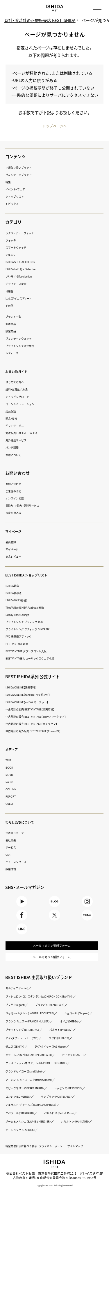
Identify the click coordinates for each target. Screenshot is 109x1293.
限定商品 (12, 331)
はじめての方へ (17, 382)
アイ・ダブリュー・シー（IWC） (65, 1061)
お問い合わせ (15, 484)
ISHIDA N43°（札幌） (19, 600)
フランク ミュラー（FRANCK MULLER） (33, 1044)
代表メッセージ (17, 833)
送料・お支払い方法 (19, 389)
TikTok (87, 920)
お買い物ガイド (19, 371)
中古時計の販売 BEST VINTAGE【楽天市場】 (36, 709)
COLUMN (12, 789)
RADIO (10, 782)
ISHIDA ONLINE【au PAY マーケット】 (32, 702)
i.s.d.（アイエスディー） (22, 298)
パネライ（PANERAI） (20, 1061)
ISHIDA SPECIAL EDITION (24, 262)
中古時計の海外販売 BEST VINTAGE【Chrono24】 (40, 731)
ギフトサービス (17, 426)
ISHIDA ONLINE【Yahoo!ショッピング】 (33, 695)
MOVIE (10, 774)
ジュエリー (13, 255)
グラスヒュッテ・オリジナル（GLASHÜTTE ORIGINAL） (44, 1102)
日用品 (10, 291)
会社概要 (12, 840)
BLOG (54, 903)
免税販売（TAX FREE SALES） (26, 433)
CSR (9, 855)
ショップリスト (17, 196)
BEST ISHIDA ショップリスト (32, 575)
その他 (10, 306)
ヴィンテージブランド (21, 174)
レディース (13, 353)
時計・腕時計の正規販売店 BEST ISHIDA (41, 20)
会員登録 (12, 542)
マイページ (15, 531)
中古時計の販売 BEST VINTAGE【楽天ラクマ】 (38, 724)
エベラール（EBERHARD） (24, 1160)
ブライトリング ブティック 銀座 (28, 622)
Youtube (22, 903)
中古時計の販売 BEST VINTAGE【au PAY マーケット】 (43, 716)
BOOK (10, 767)
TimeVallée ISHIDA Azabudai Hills (30, 607)
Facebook (22, 920)
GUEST (11, 804)
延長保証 (12, 411)
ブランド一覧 (15, 317)
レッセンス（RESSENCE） (24, 1136)
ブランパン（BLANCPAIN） (58, 1019)
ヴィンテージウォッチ (21, 338)
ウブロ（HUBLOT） (18, 1069)
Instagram (87, 903)
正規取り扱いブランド (21, 167)
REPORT (12, 796)
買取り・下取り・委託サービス (26, 506)
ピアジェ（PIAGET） (19, 1094)
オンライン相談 (17, 498)
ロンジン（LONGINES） (68, 1136)
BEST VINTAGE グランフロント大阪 (31, 651)
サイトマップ (89, 1193)
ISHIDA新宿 (14, 585)
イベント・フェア (18, 189)
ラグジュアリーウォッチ (23, 233)
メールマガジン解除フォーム (51, 970)
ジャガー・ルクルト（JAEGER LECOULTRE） (36, 1027)
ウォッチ (12, 240)
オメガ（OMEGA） (18, 1052)
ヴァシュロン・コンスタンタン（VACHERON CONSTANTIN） (48, 1011)
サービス (12, 847)
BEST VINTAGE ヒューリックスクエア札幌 (36, 658)
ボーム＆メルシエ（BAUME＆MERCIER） (34, 1169)
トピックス (14, 204)
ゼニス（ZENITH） (54, 1069)
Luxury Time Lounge (21, 615)
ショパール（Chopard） (22, 1035)
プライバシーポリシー (62, 1193)
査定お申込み (15, 513)
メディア (13, 749)
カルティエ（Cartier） (20, 1002)
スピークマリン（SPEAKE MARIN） (30, 1127)
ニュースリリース (18, 862)
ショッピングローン (20, 396)
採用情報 (12, 869)
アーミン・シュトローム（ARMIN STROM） (35, 1119)
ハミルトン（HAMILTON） (23, 1177)
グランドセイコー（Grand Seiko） (29, 1110)
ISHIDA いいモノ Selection (25, 269)
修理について (15, 455)
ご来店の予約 (15, 491)
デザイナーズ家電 (18, 284)
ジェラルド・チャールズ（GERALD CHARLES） (38, 1152)
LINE (22, 937)
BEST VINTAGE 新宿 (20, 644)
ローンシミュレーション (23, 404)
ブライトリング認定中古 (23, 346)
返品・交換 (13, 418)
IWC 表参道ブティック (21, 636)
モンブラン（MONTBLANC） (25, 1144)
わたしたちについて (23, 822)
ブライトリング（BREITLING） (61, 1052)
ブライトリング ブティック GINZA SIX (33, 629)
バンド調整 (14, 447)
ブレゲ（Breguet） (18, 1019)
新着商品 (12, 324)
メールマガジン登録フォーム (51, 956)
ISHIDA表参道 (16, 593)
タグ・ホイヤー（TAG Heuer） (26, 1077)
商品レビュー (15, 556)
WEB (9, 760)
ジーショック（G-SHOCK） (69, 1177)
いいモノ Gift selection (22, 276)
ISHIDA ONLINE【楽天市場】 (25, 687)
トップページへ (54, 126)
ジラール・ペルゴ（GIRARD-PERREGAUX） (35, 1085)
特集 (9, 182)
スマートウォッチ (18, 247)
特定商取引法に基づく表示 (25, 1193)
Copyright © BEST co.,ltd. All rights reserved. (54, 1233)
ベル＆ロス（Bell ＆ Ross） (70, 1160)
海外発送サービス (18, 440)
